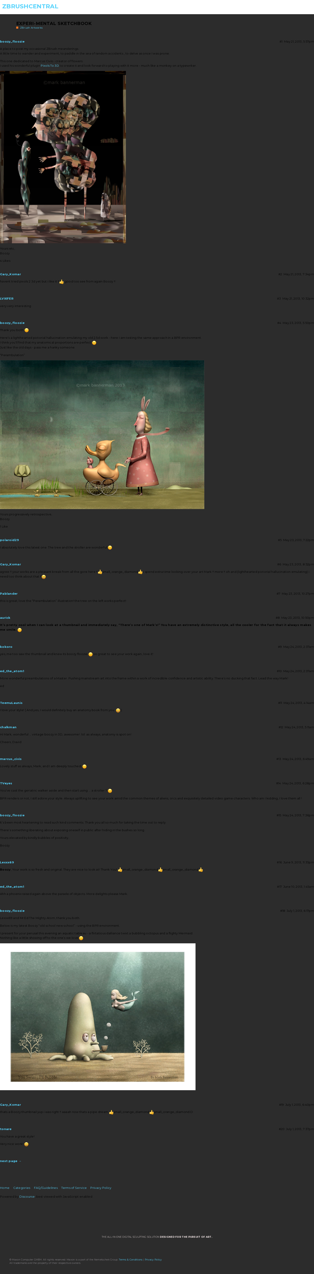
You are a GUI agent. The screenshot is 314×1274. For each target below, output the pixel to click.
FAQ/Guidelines (46, 1188)
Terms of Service (74, 1188)
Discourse (27, 1196)
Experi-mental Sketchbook (54, 23)
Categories (21, 1188)
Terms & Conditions (130, 1259)
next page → (10, 1161)
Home (4, 1188)
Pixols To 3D (50, 65)
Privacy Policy (100, 1188)
